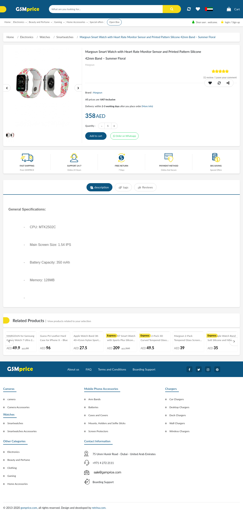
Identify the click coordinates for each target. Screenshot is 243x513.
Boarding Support (144, 369)
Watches (45, 37)
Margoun (97, 92)
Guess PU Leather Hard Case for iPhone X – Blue (54, 338)
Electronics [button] (18, 22)
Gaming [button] (58, 22)
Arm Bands (94, 399)
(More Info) (147, 106)
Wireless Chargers (179, 431)
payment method (168, 166)
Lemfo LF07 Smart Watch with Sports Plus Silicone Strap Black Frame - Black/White (121, 338)
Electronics (26, 37)
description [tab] (99, 187)
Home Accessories (17, 483)
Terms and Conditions (112, 369)
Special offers (96, 22)
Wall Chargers (177, 423)
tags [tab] (123, 187)
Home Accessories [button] (76, 22)
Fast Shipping (27, 166)
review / (209, 77)
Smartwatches (64, 37)
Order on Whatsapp (124, 136)
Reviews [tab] (145, 187)
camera (11, 399)
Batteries (93, 407)
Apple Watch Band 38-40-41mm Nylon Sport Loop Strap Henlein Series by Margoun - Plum (88, 338)
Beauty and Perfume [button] (39, 22)
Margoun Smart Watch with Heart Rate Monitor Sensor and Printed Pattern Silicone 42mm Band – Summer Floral (147, 37)
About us (73, 369)
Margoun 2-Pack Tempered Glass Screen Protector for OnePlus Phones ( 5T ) (187, 338)
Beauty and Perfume (18, 459)
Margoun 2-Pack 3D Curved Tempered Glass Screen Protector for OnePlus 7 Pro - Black (153, 338)
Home (7, 22)
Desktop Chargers (179, 407)
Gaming (11, 475)
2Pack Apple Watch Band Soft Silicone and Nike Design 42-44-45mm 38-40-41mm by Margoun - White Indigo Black (222, 338)
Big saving (216, 166)
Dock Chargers (177, 415)
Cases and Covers (98, 415)
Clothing (12, 467)
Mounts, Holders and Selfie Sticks (107, 423)
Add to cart (96, 135)
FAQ (89, 369)
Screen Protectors (98, 431)
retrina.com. (99, 507)
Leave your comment (226, 77)
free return (121, 166)
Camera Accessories (18, 407)
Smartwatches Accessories (22, 431)
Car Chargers (176, 399)
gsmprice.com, (30, 507)
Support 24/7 (74, 166)
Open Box (114, 22)
